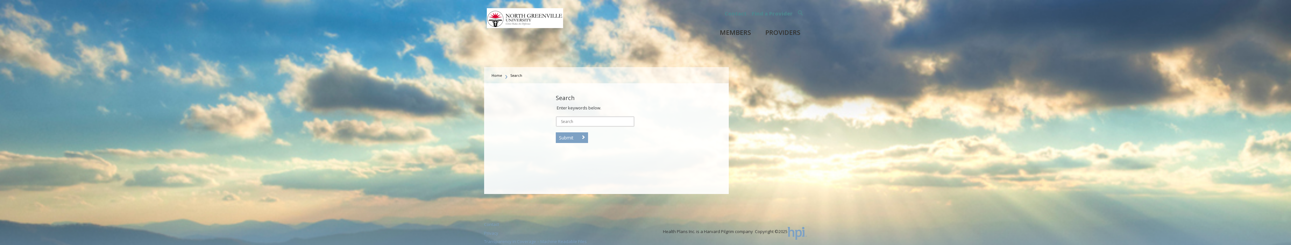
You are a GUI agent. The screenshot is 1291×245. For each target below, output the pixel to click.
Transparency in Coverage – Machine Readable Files (535, 241)
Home (497, 75)
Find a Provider (772, 13)
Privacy (491, 233)
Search (516, 75)
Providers (782, 32)
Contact (736, 13)
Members (735, 32)
